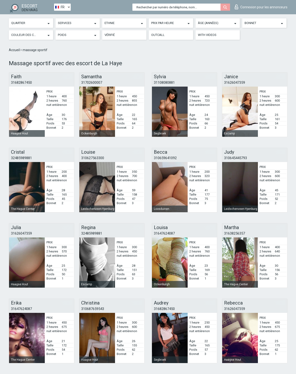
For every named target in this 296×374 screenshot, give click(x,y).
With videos (207, 35)
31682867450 (21, 82)
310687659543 (92, 309)
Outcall (158, 35)
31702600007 (91, 82)
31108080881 (164, 82)
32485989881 (21, 158)
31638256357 (234, 233)
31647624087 (164, 233)
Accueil (14, 50)
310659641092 (165, 158)
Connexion (261, 7)
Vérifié (110, 35)
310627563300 (92, 158)
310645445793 (235, 158)
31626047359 (234, 82)
